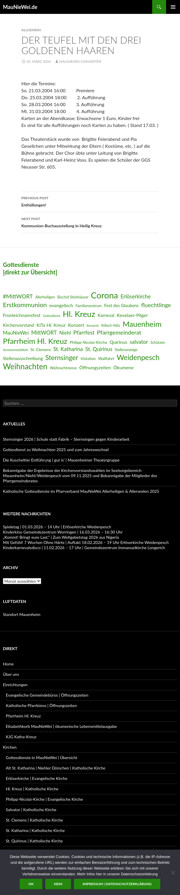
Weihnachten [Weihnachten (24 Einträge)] (25, 366)
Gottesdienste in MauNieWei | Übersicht (41, 757)
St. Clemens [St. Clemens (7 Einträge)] (40, 349)
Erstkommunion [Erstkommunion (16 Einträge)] (25, 305)
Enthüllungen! (90, 201)
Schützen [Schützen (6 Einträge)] (157, 342)
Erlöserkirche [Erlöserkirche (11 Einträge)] (136, 296)
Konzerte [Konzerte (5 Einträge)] (93, 325)
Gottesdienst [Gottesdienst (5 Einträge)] (51, 316)
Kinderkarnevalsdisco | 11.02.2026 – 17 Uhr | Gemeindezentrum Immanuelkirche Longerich (84, 547)
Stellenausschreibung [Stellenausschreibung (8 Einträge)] (23, 358)
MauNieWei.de (20, 7)
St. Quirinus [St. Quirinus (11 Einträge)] (99, 349)
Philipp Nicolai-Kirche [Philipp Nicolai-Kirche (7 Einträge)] (88, 342)
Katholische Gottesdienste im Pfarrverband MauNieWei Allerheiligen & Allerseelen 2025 (81, 491)
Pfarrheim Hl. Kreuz (23, 715)
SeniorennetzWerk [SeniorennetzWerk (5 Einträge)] (15, 350)
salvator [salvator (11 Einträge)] (139, 342)
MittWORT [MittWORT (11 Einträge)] (44, 332)
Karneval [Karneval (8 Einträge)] (106, 315)
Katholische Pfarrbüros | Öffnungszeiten (41, 705)
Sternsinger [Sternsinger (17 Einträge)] (61, 357)
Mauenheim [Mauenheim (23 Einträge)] (142, 324)
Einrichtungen (15, 684)
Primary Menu (173, 7)
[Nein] (173, 872)
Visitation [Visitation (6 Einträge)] (88, 359)
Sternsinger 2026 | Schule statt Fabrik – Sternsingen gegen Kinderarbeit (66, 439)
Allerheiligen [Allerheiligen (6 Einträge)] (45, 297)
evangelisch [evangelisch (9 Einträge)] (61, 305)
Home (8, 663)
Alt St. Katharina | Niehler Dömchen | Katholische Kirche (55, 767)
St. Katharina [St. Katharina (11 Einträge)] (68, 349)
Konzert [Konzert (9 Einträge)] (76, 325)
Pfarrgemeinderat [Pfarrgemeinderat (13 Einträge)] (119, 332)
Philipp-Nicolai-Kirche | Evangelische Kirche (44, 799)
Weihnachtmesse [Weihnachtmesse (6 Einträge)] (63, 368)
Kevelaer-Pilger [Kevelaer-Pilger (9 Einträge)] (132, 315)
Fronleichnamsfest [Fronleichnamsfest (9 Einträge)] (22, 315)
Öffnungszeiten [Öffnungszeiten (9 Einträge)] (95, 367)
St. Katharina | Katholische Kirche (35, 830)
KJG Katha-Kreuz (21, 736)
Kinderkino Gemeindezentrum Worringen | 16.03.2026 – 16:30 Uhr (63, 531)
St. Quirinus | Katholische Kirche (34, 840)
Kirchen (10, 747)
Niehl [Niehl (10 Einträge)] (65, 333)
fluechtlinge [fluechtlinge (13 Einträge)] (156, 304)
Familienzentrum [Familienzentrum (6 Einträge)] (89, 306)
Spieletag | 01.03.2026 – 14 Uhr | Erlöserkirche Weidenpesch (57, 526)
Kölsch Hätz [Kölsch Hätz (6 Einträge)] (110, 325)
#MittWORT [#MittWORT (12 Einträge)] (18, 296)
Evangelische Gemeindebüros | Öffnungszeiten (47, 695)
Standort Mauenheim (21, 614)
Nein (58, 884)
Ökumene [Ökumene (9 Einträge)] (123, 367)
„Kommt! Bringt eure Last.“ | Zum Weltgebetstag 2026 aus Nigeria (61, 537)
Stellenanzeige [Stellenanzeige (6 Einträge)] (126, 350)
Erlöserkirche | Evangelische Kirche (36, 778)
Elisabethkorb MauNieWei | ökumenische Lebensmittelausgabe (61, 726)
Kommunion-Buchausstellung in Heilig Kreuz (90, 221)
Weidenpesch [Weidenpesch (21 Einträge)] (138, 357)
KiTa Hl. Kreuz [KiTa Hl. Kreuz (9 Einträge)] (51, 325)
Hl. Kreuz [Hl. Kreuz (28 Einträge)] (79, 314)
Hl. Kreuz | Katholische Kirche (32, 788)
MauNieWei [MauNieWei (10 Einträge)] (16, 333)
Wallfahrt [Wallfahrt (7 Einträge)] (106, 358)
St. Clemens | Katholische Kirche (34, 820)
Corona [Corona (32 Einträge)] (104, 295)
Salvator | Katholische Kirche (31, 809)
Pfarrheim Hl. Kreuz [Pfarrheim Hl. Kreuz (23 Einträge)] (35, 341)
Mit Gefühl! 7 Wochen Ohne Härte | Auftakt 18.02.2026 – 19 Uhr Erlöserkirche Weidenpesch (86, 542)
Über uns (11, 674)
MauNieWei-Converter (80, 61)
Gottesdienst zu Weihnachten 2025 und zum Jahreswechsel (56, 449)
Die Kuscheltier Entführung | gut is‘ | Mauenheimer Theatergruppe (61, 459)
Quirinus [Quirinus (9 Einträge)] (118, 342)
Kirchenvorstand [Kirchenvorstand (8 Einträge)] (18, 325)
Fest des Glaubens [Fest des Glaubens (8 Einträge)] (121, 305)
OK (31, 884)
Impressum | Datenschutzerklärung (117, 884)
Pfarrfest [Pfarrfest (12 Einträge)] (83, 332)
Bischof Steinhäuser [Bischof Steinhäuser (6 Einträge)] (72, 297)
